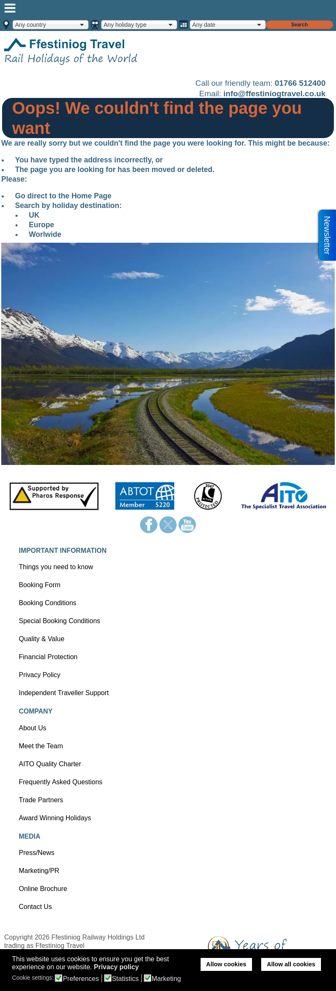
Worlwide (45, 234)
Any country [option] (30, 24)
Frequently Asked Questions (60, 782)
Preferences (81, 979)
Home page (83, 51)
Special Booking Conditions (59, 620)
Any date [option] (203, 24)
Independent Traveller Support (64, 692)
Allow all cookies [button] (291, 964)
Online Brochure (43, 888)
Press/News (36, 852)
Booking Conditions (47, 602)
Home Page (91, 196)
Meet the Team (41, 746)
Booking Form (40, 584)
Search (299, 25)
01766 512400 (300, 83)
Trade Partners (41, 800)
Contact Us (35, 906)
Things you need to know (56, 566)
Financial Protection (48, 656)
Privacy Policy (40, 674)
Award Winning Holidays (55, 818)
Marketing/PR (39, 870)
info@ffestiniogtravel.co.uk (275, 93)
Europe (41, 225)
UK (34, 215)
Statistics (125, 979)
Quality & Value (41, 638)
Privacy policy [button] (116, 966)
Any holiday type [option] (125, 24)
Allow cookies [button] (226, 964)
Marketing (166, 979)
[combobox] (51, 24)
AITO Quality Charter (50, 764)
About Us (32, 728)
